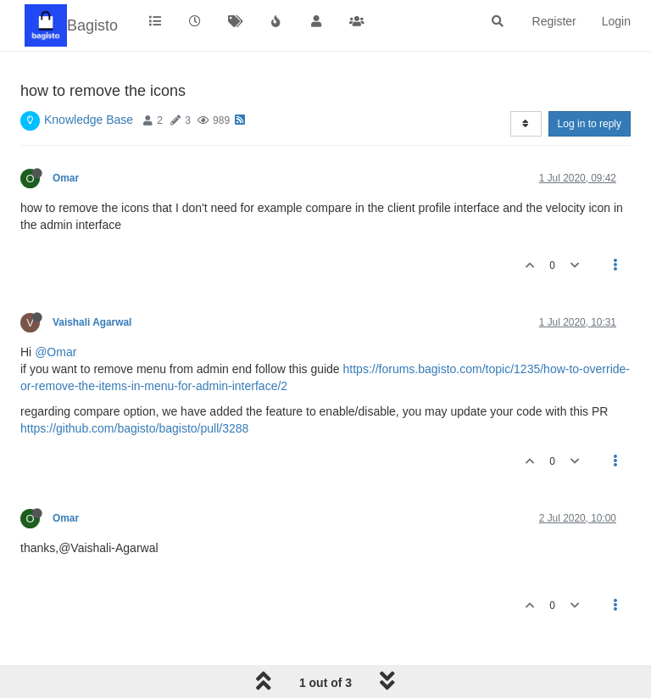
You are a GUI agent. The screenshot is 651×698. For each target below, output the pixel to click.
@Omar (55, 352)
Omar (66, 178)
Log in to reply (589, 124)
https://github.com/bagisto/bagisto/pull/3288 (134, 428)
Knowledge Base (88, 119)
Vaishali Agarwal (92, 322)
